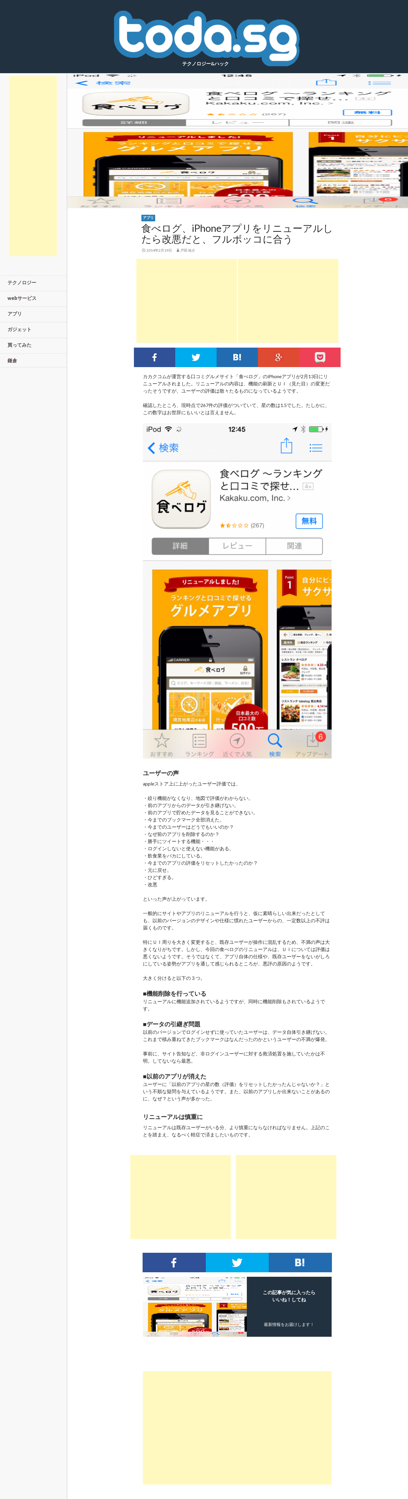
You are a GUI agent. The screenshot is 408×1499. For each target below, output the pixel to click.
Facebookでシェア (154, 357)
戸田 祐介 (187, 250)
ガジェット (19, 329)
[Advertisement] (186, 301)
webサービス (22, 298)
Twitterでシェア (196, 357)
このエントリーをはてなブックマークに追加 (237, 357)
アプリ (148, 217)
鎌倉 (12, 360)
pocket (320, 357)
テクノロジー (21, 282)
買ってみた (19, 345)
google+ (278, 357)
